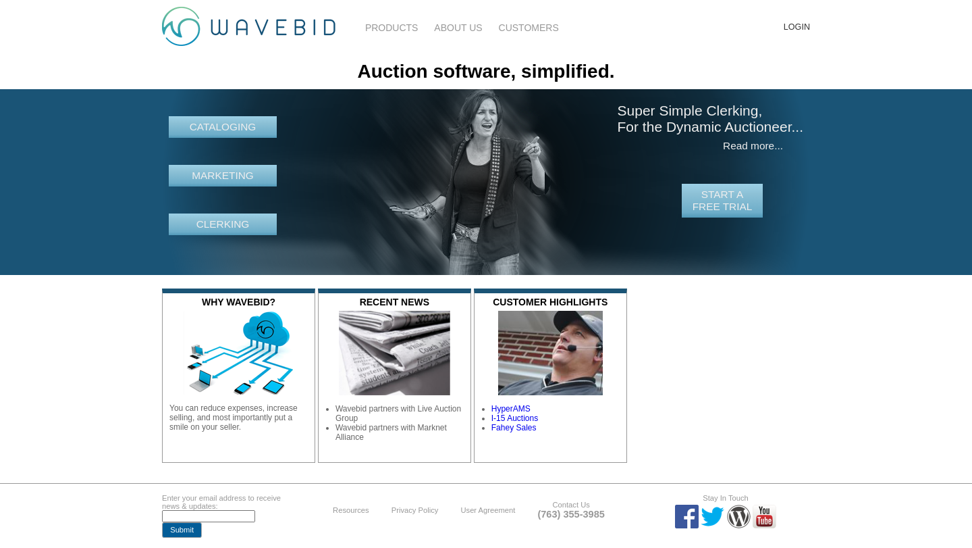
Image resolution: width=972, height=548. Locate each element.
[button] (182, 530)
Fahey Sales (514, 427)
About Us (458, 27)
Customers (529, 27)
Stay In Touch (726, 498)
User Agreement (487, 510)
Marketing (223, 175)
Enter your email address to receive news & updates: (221, 502)
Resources (351, 510)
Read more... (753, 145)
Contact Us (570, 505)
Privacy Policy (415, 510)
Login (797, 27)
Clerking (223, 224)
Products (391, 27)
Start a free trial (723, 200)
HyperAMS (511, 409)
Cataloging (223, 126)
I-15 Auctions (514, 418)
